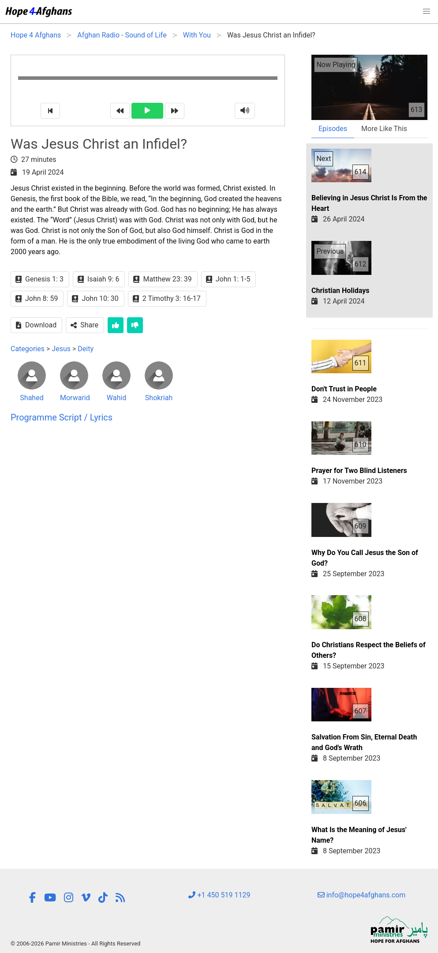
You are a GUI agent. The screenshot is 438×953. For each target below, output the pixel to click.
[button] (426, 11)
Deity (86, 349)
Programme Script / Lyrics (61, 417)
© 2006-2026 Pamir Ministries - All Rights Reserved (75, 943)
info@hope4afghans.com (362, 895)
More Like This (384, 128)
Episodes (332, 128)
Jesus (61, 349)
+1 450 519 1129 (219, 895)
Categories (28, 349)
